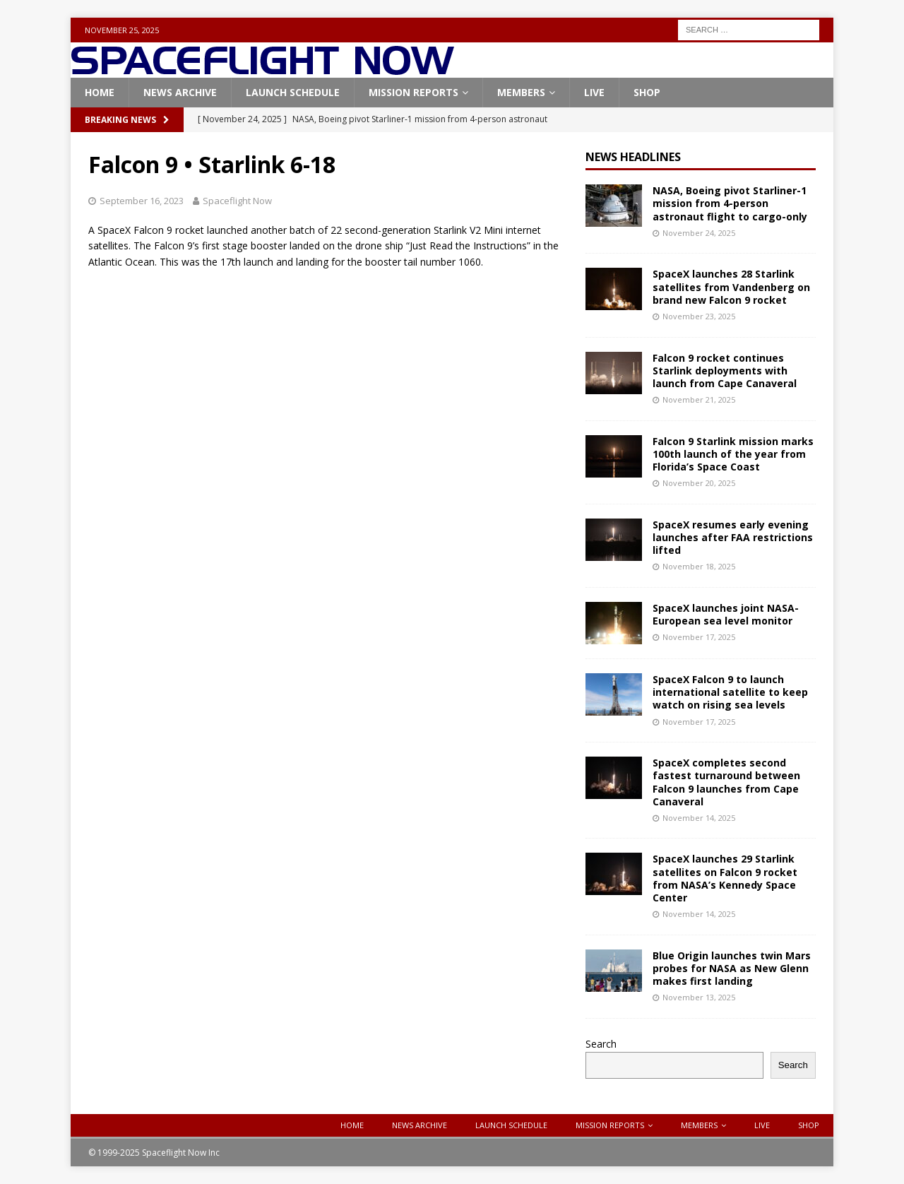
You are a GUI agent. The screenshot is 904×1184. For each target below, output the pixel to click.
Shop (647, 92)
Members (521, 92)
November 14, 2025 (698, 817)
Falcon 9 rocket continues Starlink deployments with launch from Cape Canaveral (725, 370)
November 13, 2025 (698, 997)
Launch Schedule (293, 92)
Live (594, 92)
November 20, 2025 (698, 483)
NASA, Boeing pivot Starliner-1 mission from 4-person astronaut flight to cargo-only (730, 203)
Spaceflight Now (237, 200)
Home (99, 92)
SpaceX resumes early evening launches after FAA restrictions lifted (733, 537)
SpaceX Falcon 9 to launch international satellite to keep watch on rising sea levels (730, 692)
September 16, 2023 (142, 200)
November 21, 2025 (698, 399)
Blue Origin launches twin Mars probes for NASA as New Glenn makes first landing (732, 968)
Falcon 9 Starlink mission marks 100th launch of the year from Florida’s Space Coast (733, 453)
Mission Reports (413, 92)
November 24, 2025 (698, 232)
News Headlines (633, 157)
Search (601, 1043)
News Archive (180, 92)
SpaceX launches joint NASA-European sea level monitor (726, 614)
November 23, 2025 (698, 316)
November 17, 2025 (698, 637)
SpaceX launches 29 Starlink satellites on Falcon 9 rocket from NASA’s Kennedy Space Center (725, 878)
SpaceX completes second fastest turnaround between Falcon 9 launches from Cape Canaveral (726, 782)
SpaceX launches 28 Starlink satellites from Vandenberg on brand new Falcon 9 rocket (731, 286)
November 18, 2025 (698, 566)
